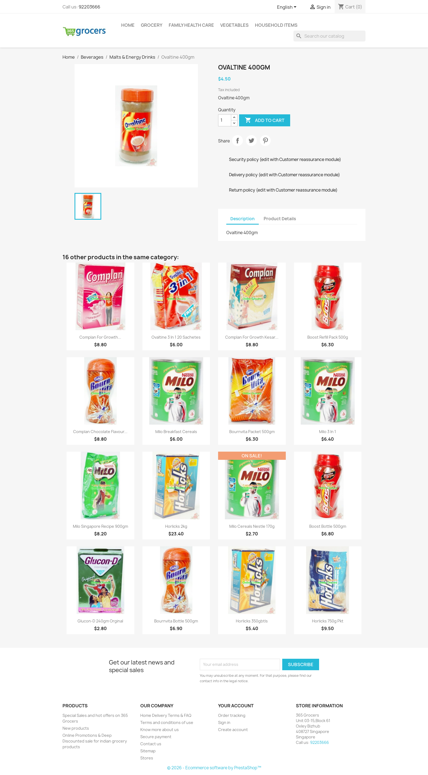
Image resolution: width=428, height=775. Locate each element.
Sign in (224, 722)
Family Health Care (191, 25)
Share (237, 140)
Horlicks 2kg (176, 526)
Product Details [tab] (280, 219)
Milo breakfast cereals (176, 431)
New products (76, 728)
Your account (236, 706)
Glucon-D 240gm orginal (100, 621)
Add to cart (264, 120)
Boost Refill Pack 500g (327, 337)
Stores (146, 758)
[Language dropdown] (287, 7)
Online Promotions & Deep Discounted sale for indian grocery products (95, 741)
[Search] (329, 36)
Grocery (151, 25)
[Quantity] (224, 120)
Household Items (276, 25)
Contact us (150, 743)
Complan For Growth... (100, 337)
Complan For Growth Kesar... (251, 337)
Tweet (251, 140)
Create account (233, 729)
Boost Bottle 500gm (327, 526)
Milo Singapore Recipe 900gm (100, 526)
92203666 (89, 7)
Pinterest (265, 140)
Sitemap (148, 750)
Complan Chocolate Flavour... (100, 431)
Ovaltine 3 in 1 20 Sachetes (176, 337)
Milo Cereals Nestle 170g (252, 526)
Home (128, 25)
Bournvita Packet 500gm (252, 431)
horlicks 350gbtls (252, 621)
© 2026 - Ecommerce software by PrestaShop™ (214, 768)
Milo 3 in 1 (327, 431)
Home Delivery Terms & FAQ (165, 715)
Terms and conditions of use (166, 722)
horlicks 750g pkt (327, 621)
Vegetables (234, 25)
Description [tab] (242, 219)
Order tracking (231, 715)
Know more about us (159, 729)
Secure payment (155, 736)
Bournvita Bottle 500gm (176, 621)
